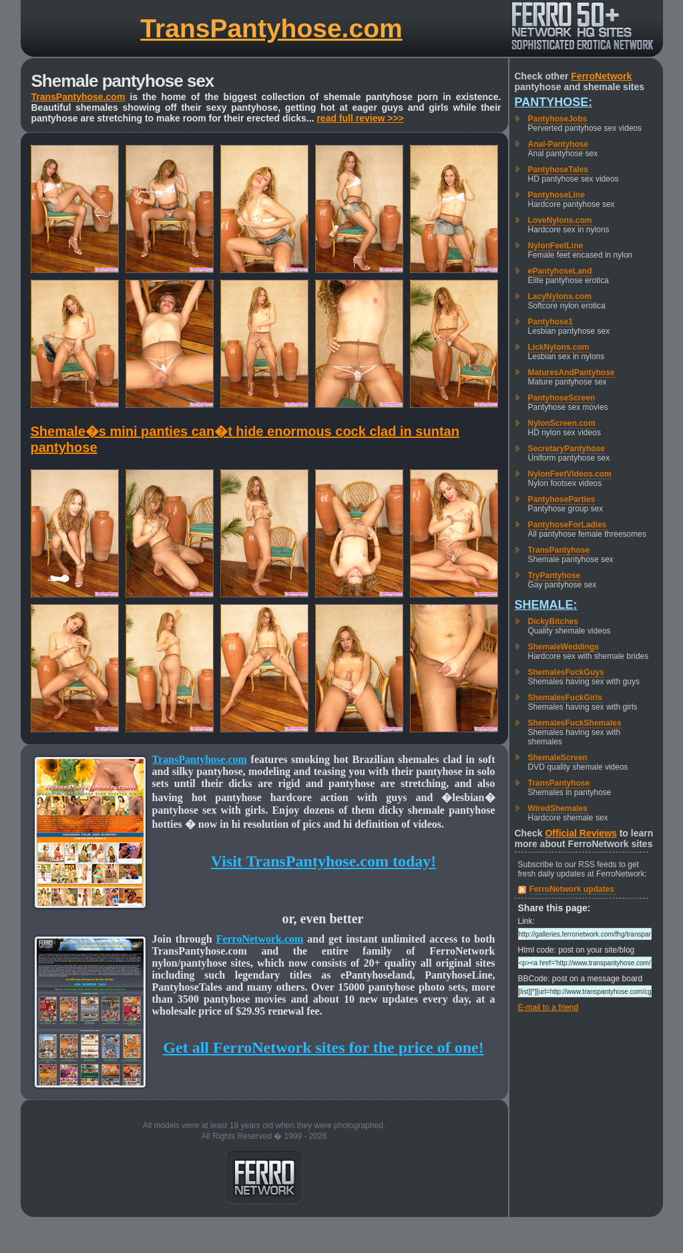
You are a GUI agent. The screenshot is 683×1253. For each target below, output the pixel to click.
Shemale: (546, 604)
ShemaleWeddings (563, 647)
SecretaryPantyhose (566, 448)
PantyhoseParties (562, 499)
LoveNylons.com (560, 220)
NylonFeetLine (556, 245)
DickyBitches (553, 621)
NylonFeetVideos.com (570, 474)
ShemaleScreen (558, 757)
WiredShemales (558, 808)
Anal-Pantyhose (558, 144)
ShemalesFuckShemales (575, 723)
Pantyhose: (554, 102)
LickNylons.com (559, 347)
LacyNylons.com (560, 296)
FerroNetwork (601, 76)
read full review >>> (359, 118)
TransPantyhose (559, 550)
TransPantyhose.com (271, 28)
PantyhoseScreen (562, 398)
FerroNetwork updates (571, 889)
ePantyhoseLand (560, 271)
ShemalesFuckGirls (565, 697)
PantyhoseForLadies (567, 524)
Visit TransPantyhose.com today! (324, 861)
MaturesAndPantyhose (571, 372)
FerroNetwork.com (260, 939)
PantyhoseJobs (558, 118)
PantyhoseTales (558, 169)
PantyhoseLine (556, 195)
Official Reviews (580, 833)
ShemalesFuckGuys (566, 672)
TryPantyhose (554, 575)
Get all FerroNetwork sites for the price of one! (323, 1047)
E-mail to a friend (548, 1007)
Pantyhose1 (550, 321)
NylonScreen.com (562, 423)
